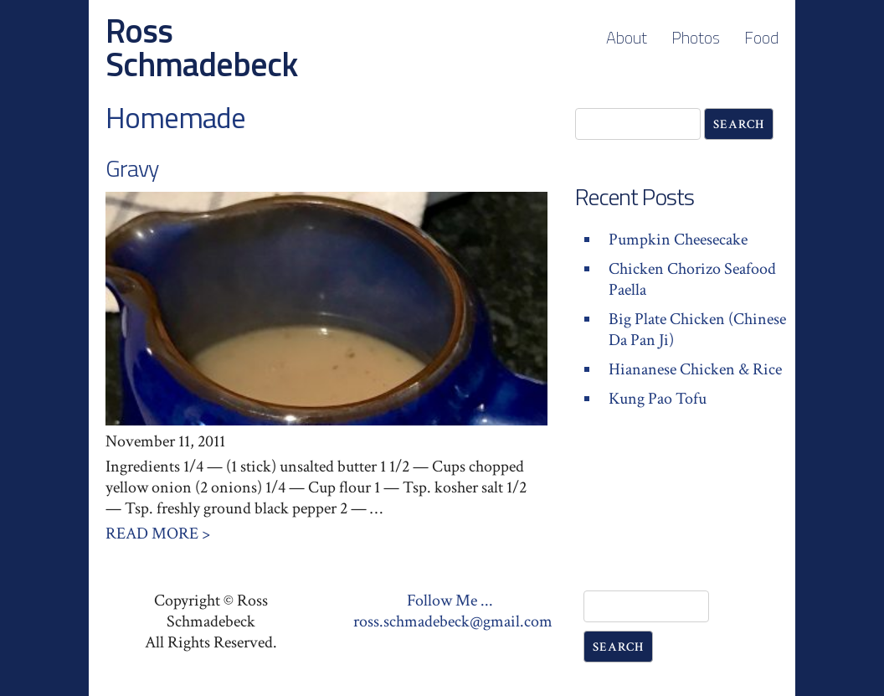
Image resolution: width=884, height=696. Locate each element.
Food (761, 37)
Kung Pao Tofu (658, 399)
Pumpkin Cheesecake (678, 239)
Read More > (157, 533)
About (626, 37)
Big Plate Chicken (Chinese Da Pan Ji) (697, 329)
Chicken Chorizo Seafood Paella (692, 279)
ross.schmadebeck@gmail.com (452, 621)
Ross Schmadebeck (201, 47)
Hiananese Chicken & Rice (695, 369)
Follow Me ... (450, 600)
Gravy (131, 168)
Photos (695, 37)
